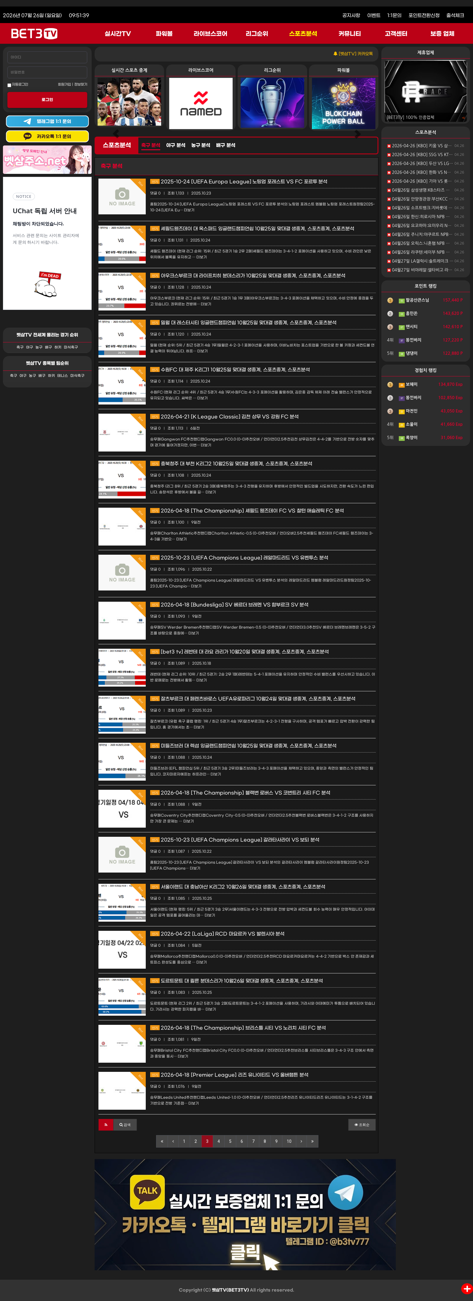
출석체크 (455, 15)
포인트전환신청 (424, 15)
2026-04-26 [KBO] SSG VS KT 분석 (422, 155)
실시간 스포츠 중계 (129, 70)
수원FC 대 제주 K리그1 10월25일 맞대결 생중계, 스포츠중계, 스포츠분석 (230, 370)
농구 (39, 347)
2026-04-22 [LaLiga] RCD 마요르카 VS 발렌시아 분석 (217, 934)
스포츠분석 (303, 34)
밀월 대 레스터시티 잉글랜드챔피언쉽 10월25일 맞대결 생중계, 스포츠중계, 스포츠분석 (243, 323)
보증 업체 (442, 34)
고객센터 (396, 34)
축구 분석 (150, 145)
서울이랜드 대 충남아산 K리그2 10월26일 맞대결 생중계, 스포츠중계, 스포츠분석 (237, 887)
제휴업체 (425, 52)
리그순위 (257, 34)
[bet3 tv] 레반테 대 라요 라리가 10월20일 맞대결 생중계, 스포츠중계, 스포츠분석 (239, 652)
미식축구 (71, 347)
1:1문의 (394, 15)
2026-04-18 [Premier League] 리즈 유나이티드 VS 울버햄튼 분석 (229, 1075)
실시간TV (118, 34)
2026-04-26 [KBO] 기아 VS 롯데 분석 (424, 181)
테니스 (62, 376)
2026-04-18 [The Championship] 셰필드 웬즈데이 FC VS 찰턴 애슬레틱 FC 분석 (247, 511)
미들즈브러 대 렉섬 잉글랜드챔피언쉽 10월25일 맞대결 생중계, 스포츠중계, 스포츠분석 (243, 746)
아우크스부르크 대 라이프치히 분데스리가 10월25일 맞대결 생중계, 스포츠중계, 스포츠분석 (247, 276)
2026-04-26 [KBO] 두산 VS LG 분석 (422, 163)
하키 (57, 347)
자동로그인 (17, 84)
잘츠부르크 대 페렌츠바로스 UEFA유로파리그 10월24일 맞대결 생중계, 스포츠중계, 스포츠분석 (252, 699)
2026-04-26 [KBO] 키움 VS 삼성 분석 (424, 146)
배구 (48, 347)
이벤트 (373, 15)
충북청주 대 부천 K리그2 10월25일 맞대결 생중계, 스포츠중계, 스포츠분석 (231, 464)
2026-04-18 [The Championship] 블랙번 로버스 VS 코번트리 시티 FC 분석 (240, 793)
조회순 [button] (362, 1125)
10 (289, 1141)
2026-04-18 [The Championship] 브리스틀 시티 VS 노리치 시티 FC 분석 (238, 1028)
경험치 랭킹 (426, 370)
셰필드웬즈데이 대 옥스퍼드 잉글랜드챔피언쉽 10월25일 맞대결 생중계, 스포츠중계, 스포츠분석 (252, 229)
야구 (29, 347)
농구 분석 (200, 145)
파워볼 (164, 34)
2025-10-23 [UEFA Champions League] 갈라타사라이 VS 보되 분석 (234, 840)
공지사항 (351, 15)
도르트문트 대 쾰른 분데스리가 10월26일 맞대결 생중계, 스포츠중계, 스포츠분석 (236, 981)
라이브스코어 (210, 34)
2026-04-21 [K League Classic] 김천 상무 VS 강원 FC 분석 (224, 417)
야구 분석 (175, 145)
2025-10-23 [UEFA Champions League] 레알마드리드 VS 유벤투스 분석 (239, 558)
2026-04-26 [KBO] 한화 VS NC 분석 (423, 172)
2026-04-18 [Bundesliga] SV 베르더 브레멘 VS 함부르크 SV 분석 (229, 605)
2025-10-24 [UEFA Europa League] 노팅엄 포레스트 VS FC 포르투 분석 (238, 182)
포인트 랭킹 (426, 286)
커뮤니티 (349, 34)
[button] (106, 1125)
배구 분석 (225, 145)
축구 (20, 347)
